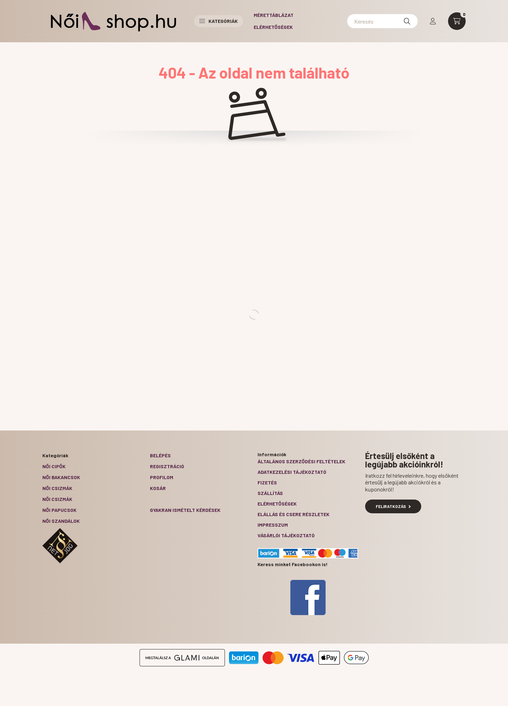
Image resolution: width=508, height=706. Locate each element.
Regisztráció (167, 466)
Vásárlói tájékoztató (286, 535)
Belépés (160, 455)
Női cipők (54, 466)
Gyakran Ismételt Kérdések (185, 510)
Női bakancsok (61, 477)
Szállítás (270, 493)
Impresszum (273, 525)
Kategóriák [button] (218, 21)
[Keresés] (382, 21)
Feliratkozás (393, 506)
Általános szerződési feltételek (301, 461)
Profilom (161, 477)
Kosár (158, 488)
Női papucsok (59, 510)
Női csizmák (57, 488)
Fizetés (267, 482)
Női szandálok (61, 521)
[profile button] (433, 21)
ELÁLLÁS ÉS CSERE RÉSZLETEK (293, 514)
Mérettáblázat (274, 15)
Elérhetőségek (273, 27)
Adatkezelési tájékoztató (292, 472)
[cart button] (457, 21)
